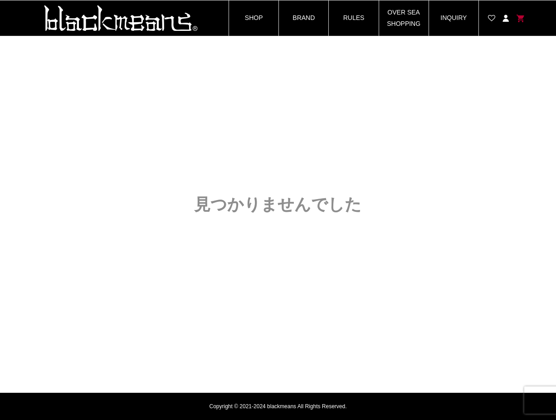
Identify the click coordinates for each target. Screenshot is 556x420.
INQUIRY (453, 17)
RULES (354, 17)
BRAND (304, 17)
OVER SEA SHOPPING (403, 18)
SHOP (254, 17)
